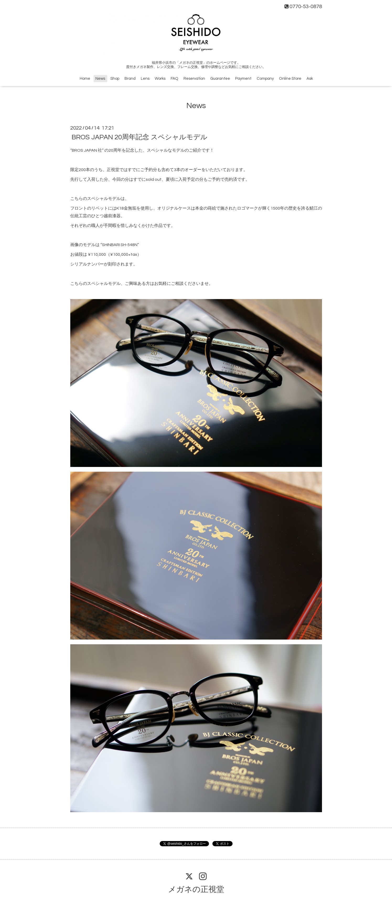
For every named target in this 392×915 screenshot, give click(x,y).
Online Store (290, 79)
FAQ (174, 79)
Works (160, 79)
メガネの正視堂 (196, 889)
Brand (130, 79)
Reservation (194, 79)
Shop (114, 79)
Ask (310, 79)
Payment (243, 79)
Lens (145, 79)
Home (85, 79)
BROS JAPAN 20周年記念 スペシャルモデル (139, 137)
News (100, 79)
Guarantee (220, 79)
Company (265, 79)
